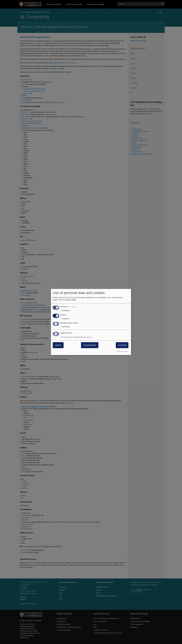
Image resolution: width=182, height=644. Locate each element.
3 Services (65, 310)
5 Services (65, 327)
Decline (58, 345)
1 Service (64, 318)
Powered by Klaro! (122, 351)
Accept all (122, 345)
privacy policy (70, 300)
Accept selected (89, 345)
